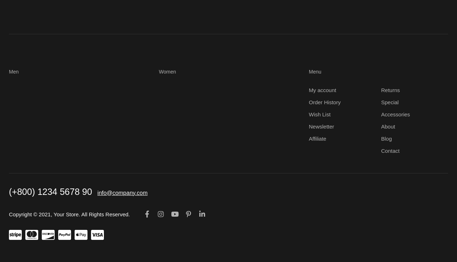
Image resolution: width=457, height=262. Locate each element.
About (388, 127)
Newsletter (321, 127)
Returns (390, 90)
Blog (386, 139)
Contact (390, 151)
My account (322, 90)
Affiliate (317, 139)
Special (390, 102)
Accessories (395, 114)
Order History (325, 102)
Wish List (320, 114)
